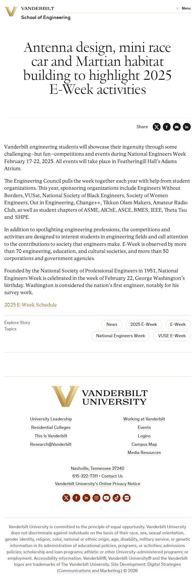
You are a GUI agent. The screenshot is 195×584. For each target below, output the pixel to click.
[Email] (177, 127)
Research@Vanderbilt (51, 445)
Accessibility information (57, 559)
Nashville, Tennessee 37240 (97, 469)
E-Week (178, 325)
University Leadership (51, 419)
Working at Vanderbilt (144, 419)
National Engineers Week (120, 336)
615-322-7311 (85, 476)
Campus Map (144, 445)
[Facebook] (167, 127)
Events (144, 428)
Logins (144, 436)
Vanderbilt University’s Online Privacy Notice (97, 484)
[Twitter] (157, 127)
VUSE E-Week (172, 336)
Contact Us (112, 476)
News (111, 325)
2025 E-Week (144, 325)
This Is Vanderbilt (51, 436)
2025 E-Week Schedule (30, 305)
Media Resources (144, 453)
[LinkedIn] (187, 127)
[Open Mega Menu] (183, 9)
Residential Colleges (51, 428)
